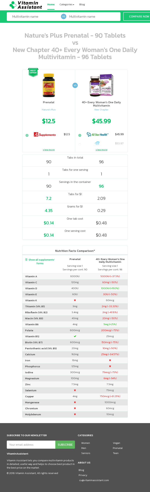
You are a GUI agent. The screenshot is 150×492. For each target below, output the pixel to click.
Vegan (116, 443)
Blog (82, 4)
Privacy (83, 475)
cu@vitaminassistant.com (94, 480)
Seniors (85, 453)
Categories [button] (67, 4)
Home (50, 4)
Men (83, 448)
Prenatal (118, 448)
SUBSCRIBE (65, 444)
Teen (116, 453)
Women (85, 443)
